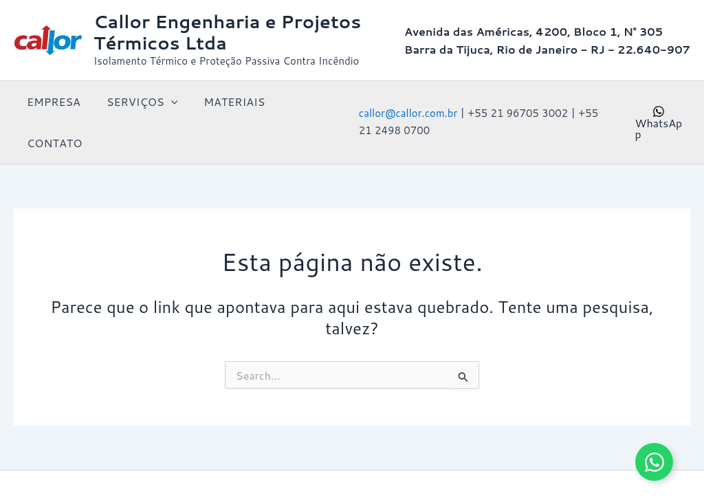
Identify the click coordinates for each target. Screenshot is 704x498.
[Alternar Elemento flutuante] (654, 462)
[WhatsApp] (658, 102)
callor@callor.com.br (406, 92)
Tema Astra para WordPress (547, 463)
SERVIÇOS (135, 101)
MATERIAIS (223, 101)
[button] (165, 101)
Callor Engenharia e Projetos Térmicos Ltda (227, 32)
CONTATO (303, 101)
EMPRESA (51, 101)
